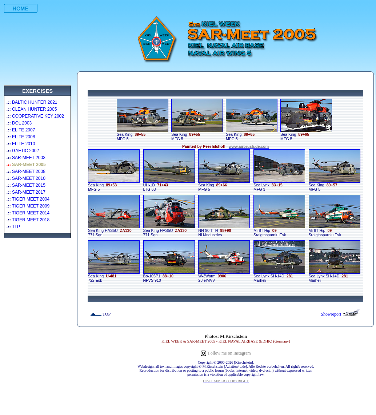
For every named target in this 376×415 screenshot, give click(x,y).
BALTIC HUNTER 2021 (34, 102)
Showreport (331, 314)
